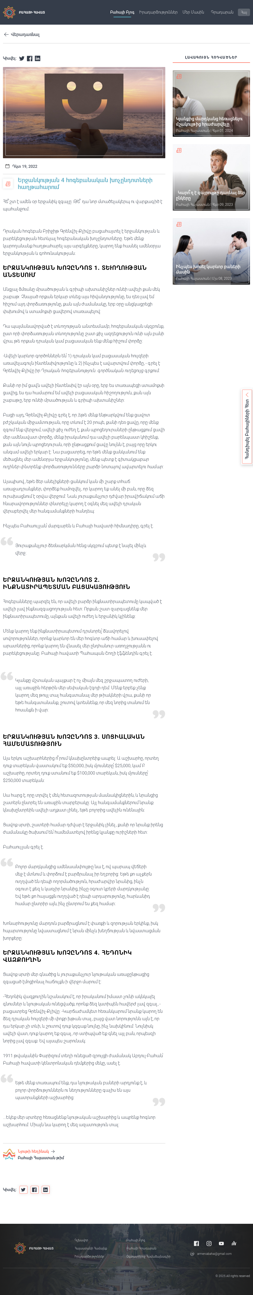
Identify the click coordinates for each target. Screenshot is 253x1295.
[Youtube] (221, 1243)
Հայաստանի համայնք (91, 1248)
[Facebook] (196, 1243)
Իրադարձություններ (158, 12)
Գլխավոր (81, 1240)
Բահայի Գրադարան (141, 1248)
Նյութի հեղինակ (36, 1151)
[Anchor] (234, 1243)
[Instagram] (209, 1243)
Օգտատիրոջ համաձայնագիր (148, 1256)
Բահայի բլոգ (122, 12)
